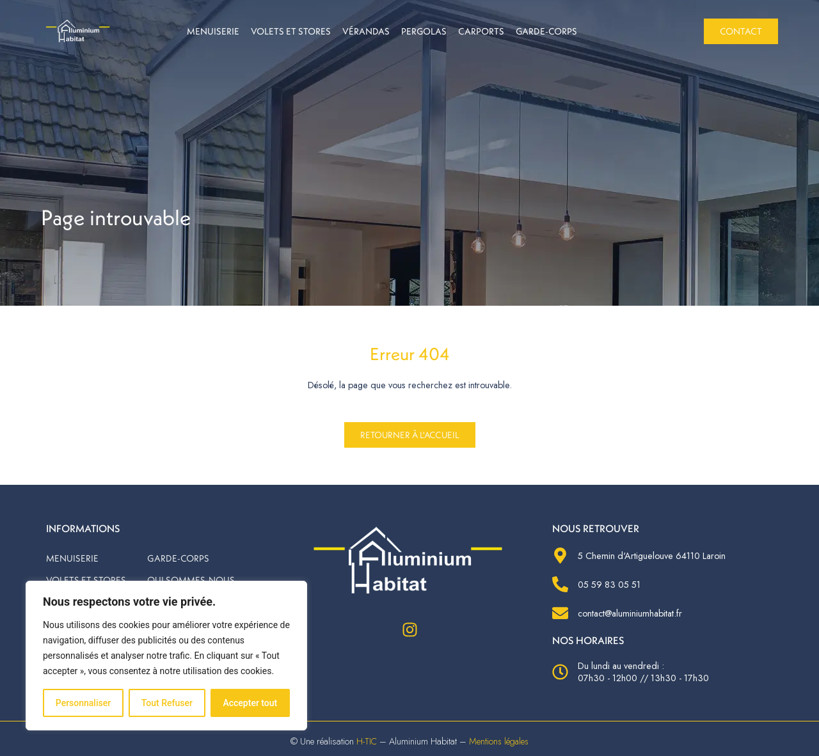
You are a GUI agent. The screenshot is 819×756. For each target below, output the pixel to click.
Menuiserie (213, 31)
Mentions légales (499, 741)
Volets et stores (291, 31)
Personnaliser (83, 703)
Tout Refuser (167, 703)
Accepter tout (250, 703)
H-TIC (364, 741)
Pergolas (424, 31)
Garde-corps (546, 31)
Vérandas (366, 31)
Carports (481, 31)
